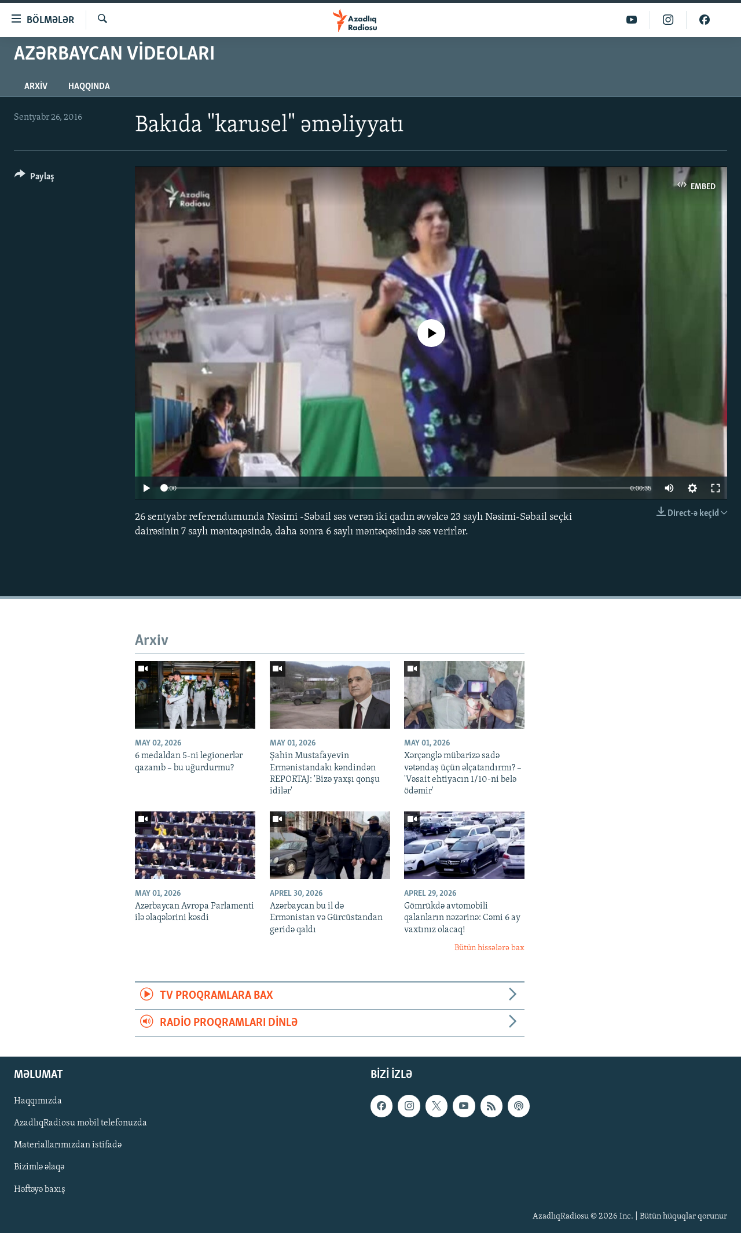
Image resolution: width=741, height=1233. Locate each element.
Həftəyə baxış (39, 1189)
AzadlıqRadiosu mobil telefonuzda (80, 1123)
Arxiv (35, 86)
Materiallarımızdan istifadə (68, 1145)
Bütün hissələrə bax (489, 948)
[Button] (34, 178)
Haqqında (89, 86)
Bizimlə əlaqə (39, 1167)
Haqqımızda (38, 1101)
